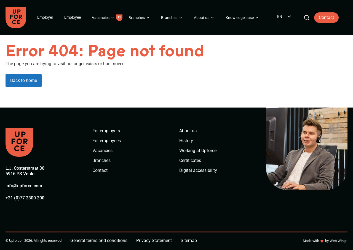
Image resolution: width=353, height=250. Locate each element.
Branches (137, 17)
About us (201, 17)
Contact (326, 17)
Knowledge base (240, 17)
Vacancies (100, 17)
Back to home (23, 80)
